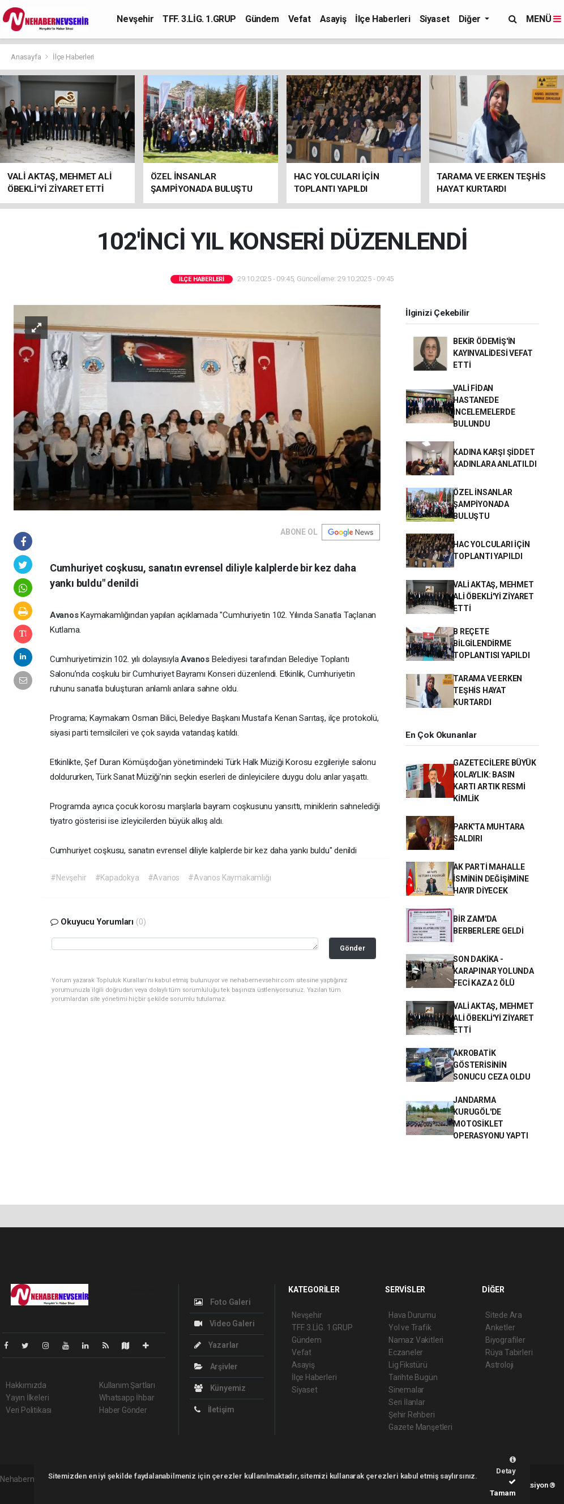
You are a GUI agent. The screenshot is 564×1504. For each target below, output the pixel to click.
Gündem (262, 19)
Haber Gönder (123, 1410)
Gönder (352, 948)
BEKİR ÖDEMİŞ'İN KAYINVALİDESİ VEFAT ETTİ (492, 353)
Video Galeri (224, 1323)
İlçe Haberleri (382, 19)
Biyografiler (505, 1339)
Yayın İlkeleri (27, 1397)
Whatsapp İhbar (126, 1397)
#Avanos (164, 877)
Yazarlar (216, 1345)
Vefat (299, 19)
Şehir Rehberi (411, 1414)
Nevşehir (135, 19)
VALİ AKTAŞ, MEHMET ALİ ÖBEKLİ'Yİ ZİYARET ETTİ (493, 596)
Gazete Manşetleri (420, 1427)
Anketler (500, 1327)
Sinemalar (406, 1389)
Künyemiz (220, 1388)
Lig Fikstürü (408, 1364)
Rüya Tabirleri (508, 1352)
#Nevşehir (68, 877)
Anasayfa (26, 57)
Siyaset (435, 19)
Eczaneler (405, 1352)
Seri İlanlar (406, 1402)
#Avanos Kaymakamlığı (229, 877)
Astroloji (499, 1364)
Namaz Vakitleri (415, 1339)
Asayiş (333, 19)
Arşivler (216, 1366)
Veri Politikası (29, 1410)
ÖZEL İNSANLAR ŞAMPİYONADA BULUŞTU (482, 504)
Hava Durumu (412, 1315)
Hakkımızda (26, 1385)
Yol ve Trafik (409, 1327)
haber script (20, 1491)
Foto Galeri (222, 1302)
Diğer (471, 19)
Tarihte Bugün (413, 1377)
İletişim (214, 1409)
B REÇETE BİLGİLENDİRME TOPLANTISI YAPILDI (491, 643)
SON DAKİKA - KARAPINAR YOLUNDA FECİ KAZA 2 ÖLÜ (493, 971)
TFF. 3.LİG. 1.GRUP (199, 19)
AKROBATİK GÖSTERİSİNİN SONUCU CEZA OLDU (492, 1064)
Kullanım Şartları (127, 1385)
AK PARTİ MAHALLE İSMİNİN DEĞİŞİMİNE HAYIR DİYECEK (491, 878)
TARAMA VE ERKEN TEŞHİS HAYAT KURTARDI (487, 690)
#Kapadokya (117, 877)
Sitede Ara (503, 1315)
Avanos (65, 615)
